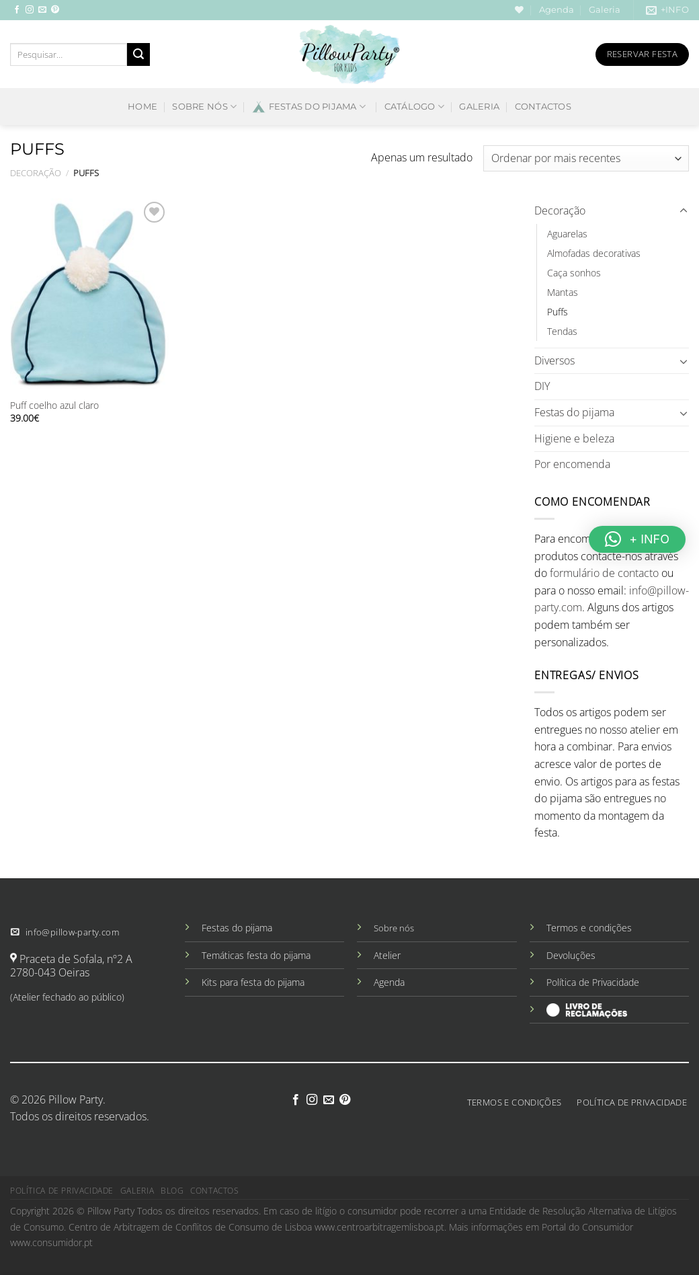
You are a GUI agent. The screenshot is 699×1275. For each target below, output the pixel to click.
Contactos (543, 107)
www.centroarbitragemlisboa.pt (379, 1227)
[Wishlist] (519, 9)
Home (142, 107)
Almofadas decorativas (594, 253)
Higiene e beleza (574, 438)
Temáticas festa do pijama (256, 955)
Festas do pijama (309, 107)
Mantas (562, 292)
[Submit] (138, 54)
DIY (542, 386)
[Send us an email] (42, 10)
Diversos (554, 360)
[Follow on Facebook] (17, 10)
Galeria (604, 10)
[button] (637, 539)
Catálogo (414, 106)
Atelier (387, 955)
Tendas (562, 331)
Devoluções (570, 955)
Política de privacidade (62, 1190)
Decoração (35, 173)
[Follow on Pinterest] (55, 10)
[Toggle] (683, 211)
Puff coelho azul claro (54, 405)
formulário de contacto (603, 573)
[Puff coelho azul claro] (89, 293)
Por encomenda (572, 464)
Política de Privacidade (592, 982)
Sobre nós (204, 106)
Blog (172, 1190)
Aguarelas (567, 233)
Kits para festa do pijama (253, 982)
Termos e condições (589, 927)
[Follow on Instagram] (30, 10)
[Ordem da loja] (586, 158)
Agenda (556, 10)
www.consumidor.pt (51, 1242)
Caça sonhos (574, 272)
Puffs (557, 311)
